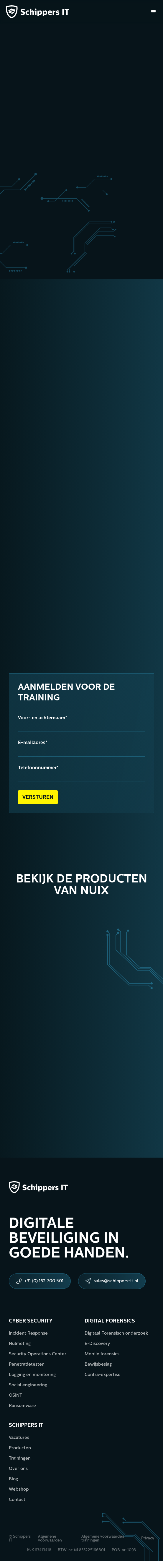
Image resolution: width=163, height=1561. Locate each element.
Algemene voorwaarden (50, 1538)
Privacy (147, 1538)
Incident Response (28, 1333)
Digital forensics (110, 1321)
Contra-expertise (103, 1375)
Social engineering (28, 1385)
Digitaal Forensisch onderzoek (116, 1333)
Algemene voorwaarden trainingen (102, 1538)
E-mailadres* (32, 743)
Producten (20, 1448)
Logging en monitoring (32, 1375)
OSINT (15, 1395)
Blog (13, 1479)
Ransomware (22, 1406)
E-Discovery (97, 1344)
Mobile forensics (102, 1354)
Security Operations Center (37, 1354)
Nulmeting (20, 1344)
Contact (17, 1500)
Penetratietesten (27, 1364)
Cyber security (30, 1321)
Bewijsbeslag (98, 1364)
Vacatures (19, 1438)
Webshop (19, 1489)
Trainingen (20, 1458)
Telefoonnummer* (38, 768)
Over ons (18, 1469)
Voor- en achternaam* (42, 718)
